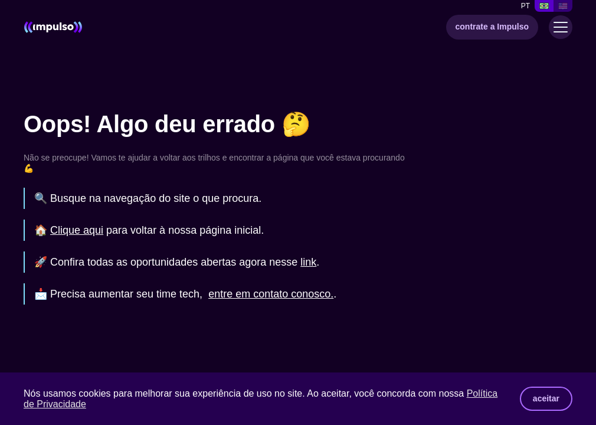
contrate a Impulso (492, 26)
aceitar (546, 398)
